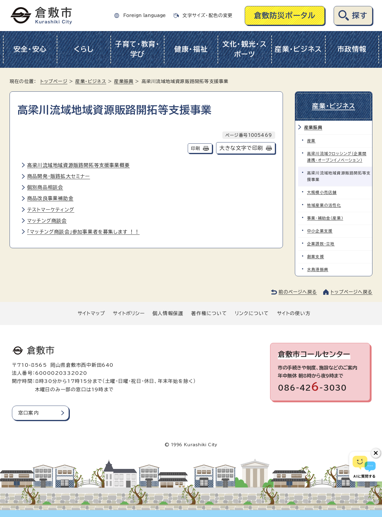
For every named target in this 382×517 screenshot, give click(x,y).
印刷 (195, 148)
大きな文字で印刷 (241, 148)
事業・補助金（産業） (325, 218)
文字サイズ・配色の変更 (207, 15)
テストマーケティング (50, 209)
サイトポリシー (128, 313)
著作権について (209, 313)
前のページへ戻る (297, 292)
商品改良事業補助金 (50, 198)
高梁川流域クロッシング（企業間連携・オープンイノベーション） (336, 156)
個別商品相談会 (45, 187)
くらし (84, 49)
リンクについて (252, 313)
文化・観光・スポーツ (244, 49)
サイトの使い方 (293, 313)
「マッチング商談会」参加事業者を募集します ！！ (83, 231)
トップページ (53, 81)
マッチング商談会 (47, 220)
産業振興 (123, 81)
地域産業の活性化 (324, 205)
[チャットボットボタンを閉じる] (376, 453)
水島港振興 (317, 269)
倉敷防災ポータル (285, 15)
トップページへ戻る (351, 292)
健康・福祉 (191, 49)
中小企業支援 (319, 231)
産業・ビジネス (298, 49)
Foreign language (144, 15)
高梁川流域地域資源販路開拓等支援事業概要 (78, 165)
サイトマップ (91, 313)
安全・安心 (30, 49)
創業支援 (315, 256)
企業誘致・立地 (321, 244)
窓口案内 (28, 412)
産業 (311, 140)
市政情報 (352, 49)
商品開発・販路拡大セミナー (58, 176)
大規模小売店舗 (322, 192)
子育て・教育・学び (137, 49)
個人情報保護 (168, 313)
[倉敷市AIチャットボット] (364, 466)
